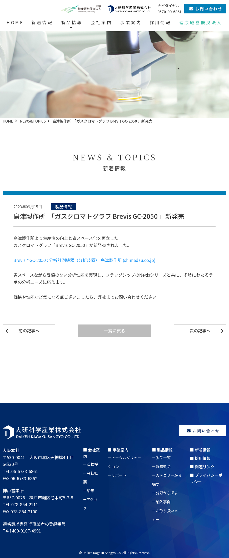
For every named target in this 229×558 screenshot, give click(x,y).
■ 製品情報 (162, 450)
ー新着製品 (161, 466)
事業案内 (131, 22)
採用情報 (160, 22)
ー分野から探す (165, 492)
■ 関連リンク (202, 466)
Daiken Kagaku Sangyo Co (102, 552)
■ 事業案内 (118, 450)
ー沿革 (88, 490)
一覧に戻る (114, 330)
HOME (15, 22)
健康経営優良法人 (200, 22)
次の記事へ (200, 330)
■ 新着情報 (200, 450)
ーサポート (117, 475)
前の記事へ (28, 330)
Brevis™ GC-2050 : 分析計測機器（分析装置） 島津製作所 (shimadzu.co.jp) (84, 260)
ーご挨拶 (90, 464)
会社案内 (101, 22)
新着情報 (42, 22)
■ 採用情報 (200, 458)
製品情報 (72, 22)
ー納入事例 (161, 501)
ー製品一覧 (161, 457)
